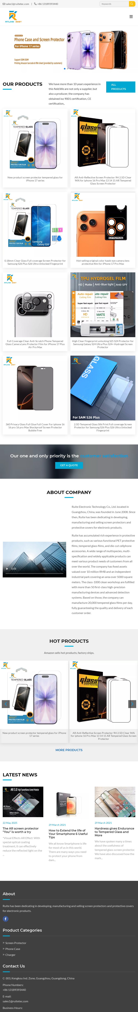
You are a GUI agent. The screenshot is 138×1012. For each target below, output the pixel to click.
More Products (69, 750)
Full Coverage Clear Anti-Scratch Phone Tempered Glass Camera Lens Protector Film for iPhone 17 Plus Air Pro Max (35, 344)
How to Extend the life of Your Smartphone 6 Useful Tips (68, 834)
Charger (10, 954)
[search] (132, 4)
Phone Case (12, 948)
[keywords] (114, 4)
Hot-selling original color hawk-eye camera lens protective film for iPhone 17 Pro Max (102, 262)
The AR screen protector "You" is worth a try (21, 830)
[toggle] (131, 17)
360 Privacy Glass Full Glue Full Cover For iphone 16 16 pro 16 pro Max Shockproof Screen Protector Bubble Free (35, 427)
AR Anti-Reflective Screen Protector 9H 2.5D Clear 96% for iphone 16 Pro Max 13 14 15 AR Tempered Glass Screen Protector (103, 180)
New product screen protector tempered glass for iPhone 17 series (35, 179)
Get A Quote (69, 465)
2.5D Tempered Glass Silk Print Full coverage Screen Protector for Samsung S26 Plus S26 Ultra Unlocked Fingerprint (103, 427)
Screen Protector (15, 943)
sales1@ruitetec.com (17, 3)
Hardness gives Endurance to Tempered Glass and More (114, 832)
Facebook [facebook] (5, 919)
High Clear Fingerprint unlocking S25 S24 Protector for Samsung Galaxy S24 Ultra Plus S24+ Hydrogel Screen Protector (103, 344)
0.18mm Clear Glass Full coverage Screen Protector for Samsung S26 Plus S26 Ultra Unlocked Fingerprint (35, 262)
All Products (118, 87)
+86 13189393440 (47, 3)
